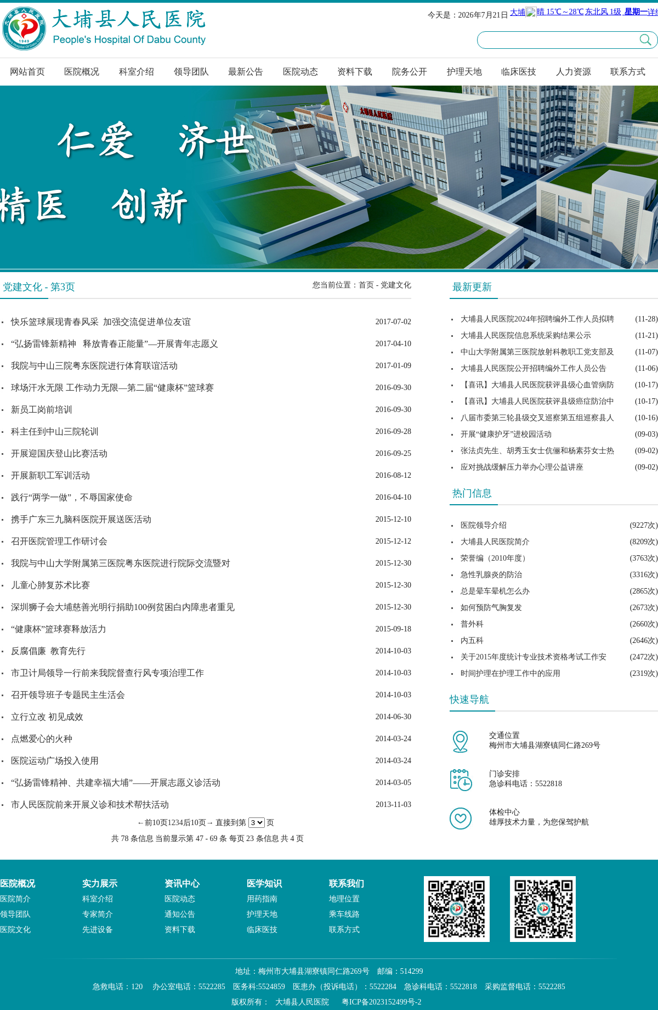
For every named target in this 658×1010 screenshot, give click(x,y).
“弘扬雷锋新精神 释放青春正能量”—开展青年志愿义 (114, 343)
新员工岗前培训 (41, 409)
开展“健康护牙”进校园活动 (506, 434)
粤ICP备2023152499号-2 (381, 1002)
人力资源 (573, 71)
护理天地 (464, 71)
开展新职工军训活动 (50, 475)
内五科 (472, 640)
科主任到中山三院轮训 (55, 431)
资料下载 (354, 71)
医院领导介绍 (484, 525)
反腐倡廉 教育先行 (48, 651)
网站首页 (27, 71)
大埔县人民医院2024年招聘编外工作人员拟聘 (537, 319)
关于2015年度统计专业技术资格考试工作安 (533, 657)
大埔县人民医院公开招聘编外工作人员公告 (533, 368)
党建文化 (396, 285)
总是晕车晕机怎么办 (495, 591)
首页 (366, 285)
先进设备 (97, 930)
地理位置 (344, 899)
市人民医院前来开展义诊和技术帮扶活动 (90, 804)
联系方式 (627, 71)
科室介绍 (136, 71)
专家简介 (97, 914)
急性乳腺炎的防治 (491, 575)
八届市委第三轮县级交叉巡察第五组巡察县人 (537, 418)
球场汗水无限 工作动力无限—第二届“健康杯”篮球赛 (112, 387)
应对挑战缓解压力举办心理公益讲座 (522, 467)
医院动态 (300, 71)
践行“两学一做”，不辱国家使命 (72, 497)
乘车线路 (344, 914)
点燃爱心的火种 (41, 738)
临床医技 (518, 71)
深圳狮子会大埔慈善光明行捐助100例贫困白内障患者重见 (123, 607)
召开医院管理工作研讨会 (59, 541)
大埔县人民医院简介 (495, 542)
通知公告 (179, 914)
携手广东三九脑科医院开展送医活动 (81, 519)
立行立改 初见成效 (47, 716)
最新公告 (245, 71)
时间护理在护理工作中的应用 (510, 673)
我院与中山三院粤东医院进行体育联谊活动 (94, 365)
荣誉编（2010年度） (495, 558)
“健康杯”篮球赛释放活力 (58, 629)
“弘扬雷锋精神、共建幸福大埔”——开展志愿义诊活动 (115, 782)
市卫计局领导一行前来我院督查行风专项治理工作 (107, 673)
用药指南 (262, 899)
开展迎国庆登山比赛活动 (59, 453)
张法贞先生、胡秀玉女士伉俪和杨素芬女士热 (537, 451)
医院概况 (81, 71)
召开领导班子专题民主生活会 (68, 694)
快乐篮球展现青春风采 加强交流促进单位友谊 (101, 321)
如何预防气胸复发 (491, 607)
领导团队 (191, 71)
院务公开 (409, 71)
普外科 (472, 624)
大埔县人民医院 (302, 1002)
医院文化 (15, 930)
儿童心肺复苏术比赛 (50, 585)
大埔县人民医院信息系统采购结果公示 (526, 335)
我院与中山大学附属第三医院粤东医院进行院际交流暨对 (120, 563)
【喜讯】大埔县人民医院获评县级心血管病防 (537, 385)
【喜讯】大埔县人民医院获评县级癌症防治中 (537, 401)
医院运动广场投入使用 (55, 760)
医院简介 (15, 899)
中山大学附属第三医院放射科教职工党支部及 (537, 352)
